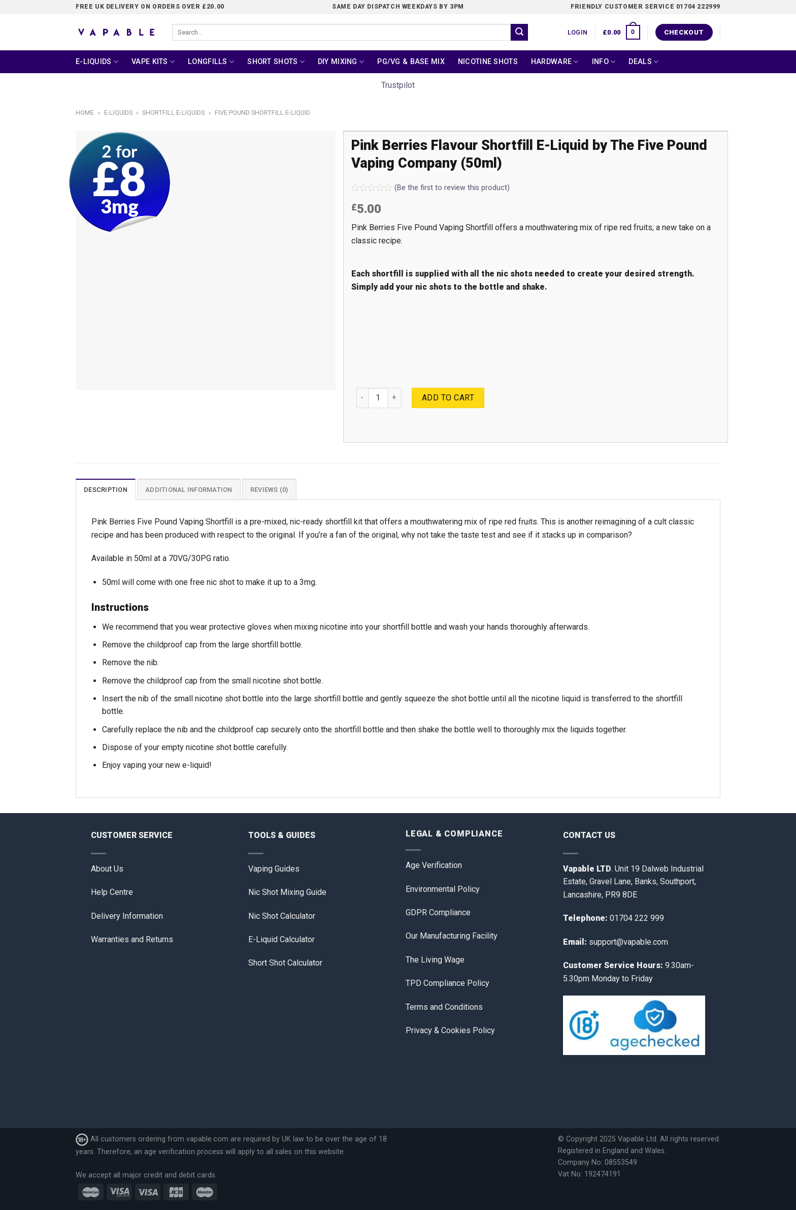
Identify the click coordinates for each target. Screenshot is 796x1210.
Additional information (189, 489)
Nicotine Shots (488, 61)
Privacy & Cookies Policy (450, 1030)
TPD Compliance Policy (447, 983)
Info (604, 62)
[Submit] (519, 32)
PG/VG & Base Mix (411, 61)
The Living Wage (435, 960)
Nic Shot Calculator (281, 916)
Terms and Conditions (444, 1007)
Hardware (555, 62)
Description (105, 489)
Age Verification (434, 865)
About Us (107, 869)
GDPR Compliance (438, 912)
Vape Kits (153, 62)
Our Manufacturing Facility (452, 936)
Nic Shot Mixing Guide (287, 892)
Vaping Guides (274, 869)
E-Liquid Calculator (281, 939)
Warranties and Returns (132, 939)
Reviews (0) (269, 489)
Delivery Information (127, 916)
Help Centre (112, 892)
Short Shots (276, 62)
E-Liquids (97, 62)
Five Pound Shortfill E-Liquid (262, 112)
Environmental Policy (443, 889)
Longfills (211, 62)
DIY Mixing (341, 62)
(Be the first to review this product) (430, 187)
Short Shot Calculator (285, 963)
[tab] (106, 489)
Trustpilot (398, 85)
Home (85, 112)
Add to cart (448, 397)
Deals (643, 62)
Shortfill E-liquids (173, 112)
